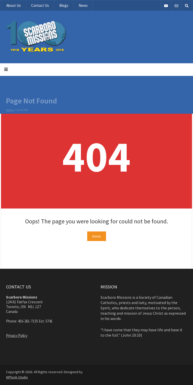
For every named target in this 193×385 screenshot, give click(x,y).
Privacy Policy (16, 335)
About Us (13, 5)
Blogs (63, 5)
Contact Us (40, 5)
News (83, 5)
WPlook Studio (17, 377)
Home (10, 110)
